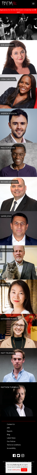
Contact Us (11, 424)
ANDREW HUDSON (9, 113)
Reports (9, 431)
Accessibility (11, 448)
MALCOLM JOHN (8, 148)
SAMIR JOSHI (6, 216)
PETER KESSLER (7, 250)
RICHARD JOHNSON (9, 182)
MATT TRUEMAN (7, 353)
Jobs (8, 428)
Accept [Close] (24, 470)
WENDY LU (5, 284)
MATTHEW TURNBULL (10, 387)
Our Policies (11, 441)
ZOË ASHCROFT (7, 45)
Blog (8, 434)
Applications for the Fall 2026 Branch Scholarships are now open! (18, 11)
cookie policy (16, 470)
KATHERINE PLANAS (9, 319)
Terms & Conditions (14, 445)
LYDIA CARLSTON (8, 79)
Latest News (11, 438)
